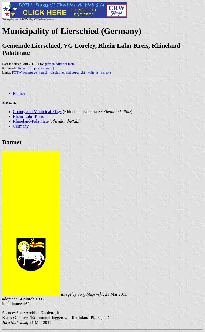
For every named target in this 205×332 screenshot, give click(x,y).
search (43, 72)
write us (93, 72)
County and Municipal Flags (37, 111)
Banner (19, 93)
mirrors (106, 72)
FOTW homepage (24, 72)
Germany (21, 126)
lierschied (25, 68)
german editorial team (59, 64)
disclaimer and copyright (67, 72)
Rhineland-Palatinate (31, 121)
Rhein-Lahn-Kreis (28, 116)
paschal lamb (43, 68)
